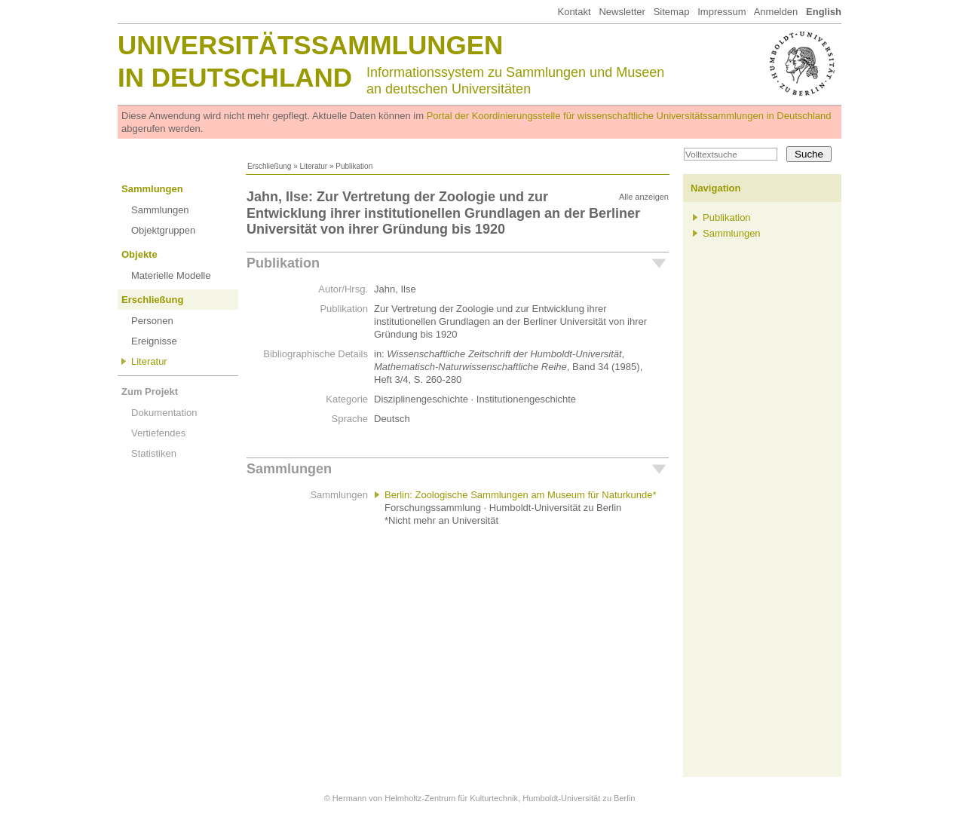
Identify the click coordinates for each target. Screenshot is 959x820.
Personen (152, 320)
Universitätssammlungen (310, 45)
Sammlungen (152, 188)
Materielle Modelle (171, 275)
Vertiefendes (158, 433)
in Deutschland (235, 77)
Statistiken (153, 453)
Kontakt (573, 11)
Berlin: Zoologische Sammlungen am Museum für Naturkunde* (521, 494)
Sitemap (672, 11)
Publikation (283, 263)
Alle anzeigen (644, 196)
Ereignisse (154, 341)
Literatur (313, 166)
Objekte (139, 254)
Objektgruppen (163, 230)
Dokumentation (164, 412)
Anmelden (776, 11)
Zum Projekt (149, 391)
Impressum (721, 11)
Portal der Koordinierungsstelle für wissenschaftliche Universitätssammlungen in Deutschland (629, 115)
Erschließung (269, 166)
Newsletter (622, 11)
